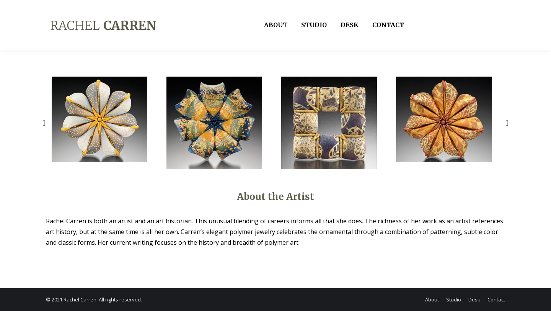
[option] (103, 119)
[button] (44, 123)
